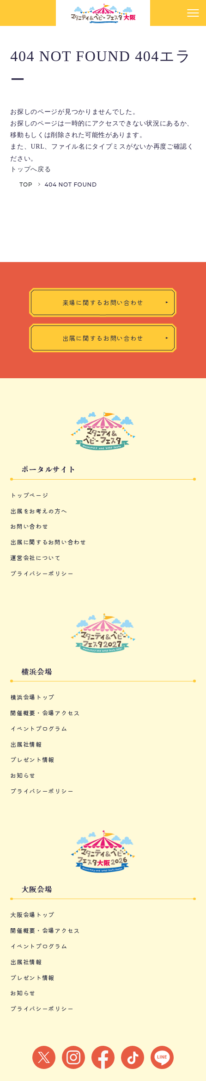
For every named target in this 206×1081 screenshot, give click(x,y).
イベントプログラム (38, 728)
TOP (25, 184)
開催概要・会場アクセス (45, 712)
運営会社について (35, 557)
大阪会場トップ (32, 914)
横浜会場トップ (32, 697)
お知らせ (23, 775)
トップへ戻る (30, 169)
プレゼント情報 (32, 759)
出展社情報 (26, 744)
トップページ (29, 495)
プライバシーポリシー (41, 573)
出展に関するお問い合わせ (48, 541)
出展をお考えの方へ (38, 510)
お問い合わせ (29, 526)
